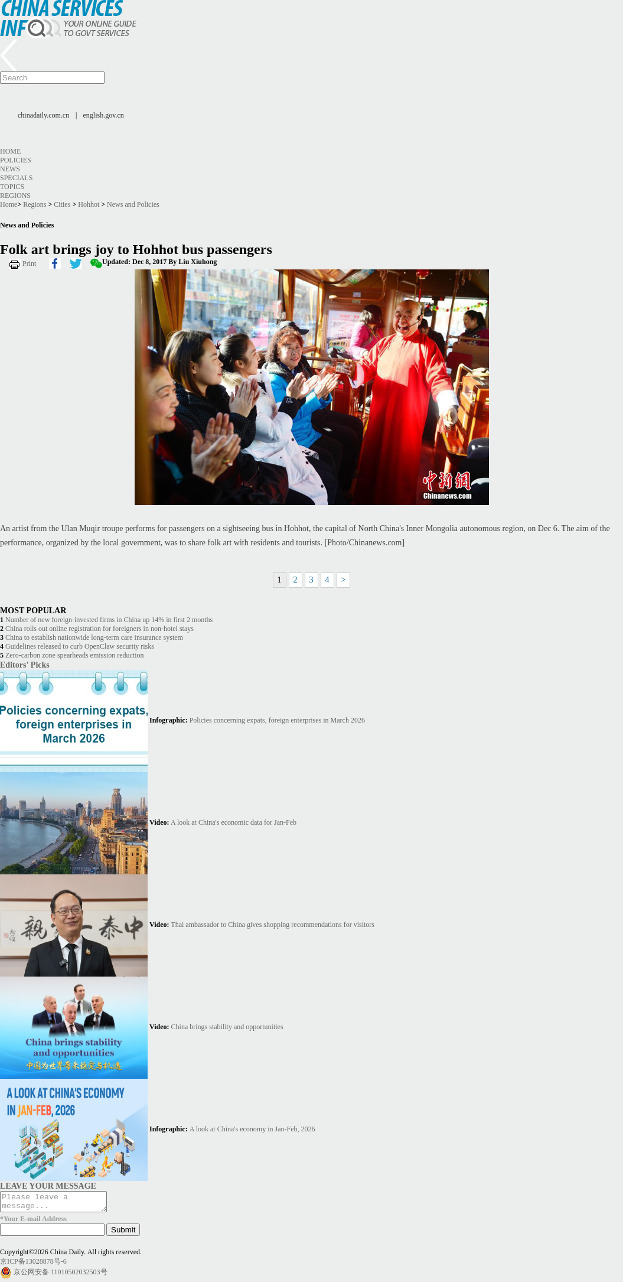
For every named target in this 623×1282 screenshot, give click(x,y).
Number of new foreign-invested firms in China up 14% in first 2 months (109, 620)
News (10, 169)
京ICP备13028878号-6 (33, 1265)
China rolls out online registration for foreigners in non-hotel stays (99, 628)
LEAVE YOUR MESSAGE (48, 1185)
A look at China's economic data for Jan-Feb (233, 822)
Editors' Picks (25, 664)
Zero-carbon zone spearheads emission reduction (74, 655)
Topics (12, 187)
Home (10, 151)
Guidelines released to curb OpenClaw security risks (79, 646)
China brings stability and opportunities (227, 1027)
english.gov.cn (103, 115)
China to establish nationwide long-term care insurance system (94, 637)
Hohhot (88, 204)
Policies (15, 160)
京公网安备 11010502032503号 (60, 1275)
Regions (15, 195)
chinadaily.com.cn (43, 115)
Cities (62, 204)
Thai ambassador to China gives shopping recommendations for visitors (272, 924)
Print (29, 263)
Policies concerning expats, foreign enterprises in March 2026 (277, 720)
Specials (16, 178)
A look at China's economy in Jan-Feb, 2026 (252, 1129)
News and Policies (133, 204)
